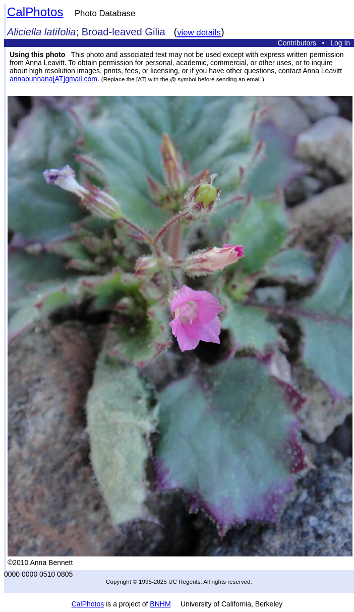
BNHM (160, 604)
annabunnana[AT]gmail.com (53, 79)
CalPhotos (35, 12)
